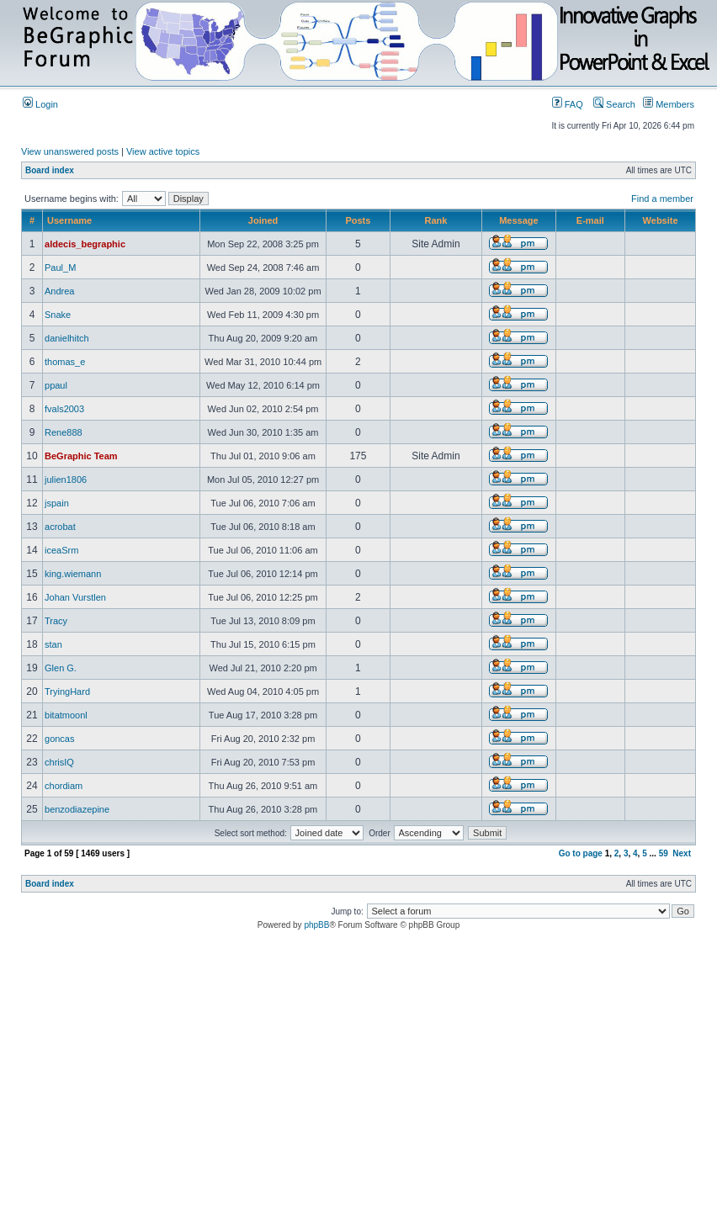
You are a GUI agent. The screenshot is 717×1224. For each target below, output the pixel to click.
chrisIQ (59, 762)
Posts (357, 220)
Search (614, 104)
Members (668, 104)
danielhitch (67, 338)
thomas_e (65, 362)
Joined (263, 220)
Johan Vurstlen (75, 597)
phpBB (316, 925)
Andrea (59, 291)
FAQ (567, 104)
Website (660, 220)
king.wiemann (73, 574)
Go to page (581, 853)
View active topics (162, 151)
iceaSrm (61, 550)
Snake (58, 315)
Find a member (662, 198)
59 (663, 853)
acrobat (60, 527)
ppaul (56, 385)
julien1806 (66, 479)
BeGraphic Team (81, 456)
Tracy (56, 621)
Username (69, 220)
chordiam (63, 786)
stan (53, 644)
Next (681, 853)
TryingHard (67, 691)
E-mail (590, 220)
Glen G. (61, 668)
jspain (57, 503)
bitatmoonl (66, 715)
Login (40, 104)
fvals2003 (64, 409)
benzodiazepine (77, 809)
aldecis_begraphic (85, 244)
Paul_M (60, 267)
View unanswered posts (70, 151)
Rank (435, 220)
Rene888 (63, 432)
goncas (59, 739)
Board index (49, 170)
